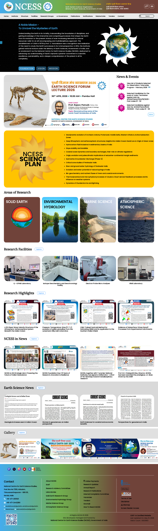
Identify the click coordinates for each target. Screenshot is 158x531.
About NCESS (51, 481)
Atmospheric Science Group (57, 507)
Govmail (87, 504)
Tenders (112, 16)
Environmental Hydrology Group (58, 499)
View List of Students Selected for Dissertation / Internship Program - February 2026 (138, 85)
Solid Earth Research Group (57, 496)
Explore (39, 249)
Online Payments (91, 481)
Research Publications (92, 491)
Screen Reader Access (130, 508)
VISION (41, 68)
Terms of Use (126, 498)
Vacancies (88, 497)
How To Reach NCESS (92, 507)
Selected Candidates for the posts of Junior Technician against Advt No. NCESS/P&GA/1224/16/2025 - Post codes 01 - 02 (138, 97)
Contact (121, 16)
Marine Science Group (54, 503)
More (151, 114)
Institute (15, 16)
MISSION (53, 68)
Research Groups (47, 16)
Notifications (88, 16)
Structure (24, 16)
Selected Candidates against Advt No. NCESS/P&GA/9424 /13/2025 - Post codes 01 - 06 (138, 107)
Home (6, 16)
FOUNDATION (26, 68)
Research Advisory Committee (58, 488)
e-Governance (62, 16)
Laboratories (51, 492)
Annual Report (89, 488)
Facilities (34, 16)
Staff (48, 485)
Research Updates (91, 484)
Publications (75, 16)
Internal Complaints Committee (96, 494)
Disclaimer (125, 501)
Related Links (100, 16)
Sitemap (125, 505)
